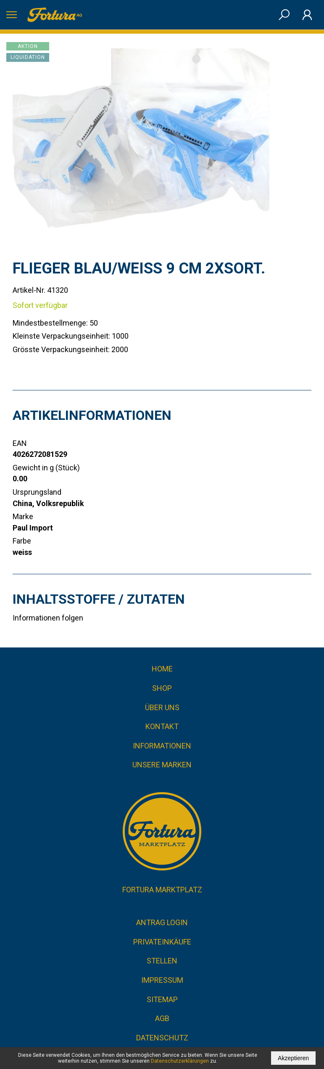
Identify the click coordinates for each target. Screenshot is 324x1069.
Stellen (162, 960)
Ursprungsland (37, 492)
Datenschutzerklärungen (180, 1061)
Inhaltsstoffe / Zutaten (99, 599)
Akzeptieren (293, 1058)
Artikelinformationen (92, 415)
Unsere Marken (162, 764)
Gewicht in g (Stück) (46, 467)
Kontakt (162, 726)
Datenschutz (162, 1037)
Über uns (162, 707)
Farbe (22, 540)
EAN (20, 443)
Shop (162, 688)
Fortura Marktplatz (162, 889)
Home (162, 668)
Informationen (162, 745)
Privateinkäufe (162, 941)
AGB (162, 1018)
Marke (23, 516)
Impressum (162, 980)
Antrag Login (162, 922)
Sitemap (162, 999)
